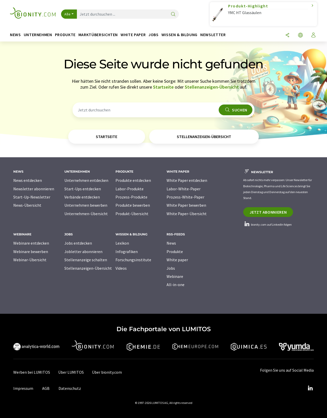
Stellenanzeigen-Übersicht (212, 87)
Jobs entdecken (78, 243)
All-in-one (175, 284)
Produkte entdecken (133, 180)
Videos (121, 268)
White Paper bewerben (186, 205)
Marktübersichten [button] (98, 34)
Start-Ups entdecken (82, 188)
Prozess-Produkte (131, 197)
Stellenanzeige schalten (85, 259)
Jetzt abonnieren (268, 212)
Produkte (175, 251)
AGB (46, 388)
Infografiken (126, 251)
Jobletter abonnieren (83, 251)
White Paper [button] (133, 34)
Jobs (171, 268)
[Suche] (173, 14)
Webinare (175, 276)
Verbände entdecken (82, 197)
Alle (67, 14)
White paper (177, 259)
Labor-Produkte (129, 188)
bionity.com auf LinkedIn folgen (267, 224)
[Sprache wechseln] (300, 35)
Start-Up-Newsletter (31, 197)
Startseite (163, 87)
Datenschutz (70, 388)
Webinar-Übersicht (29, 259)
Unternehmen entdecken (86, 180)
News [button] (15, 34)
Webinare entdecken (31, 243)
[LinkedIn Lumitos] (310, 388)
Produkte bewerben (132, 205)
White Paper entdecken (187, 180)
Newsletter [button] (213, 34)
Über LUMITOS (71, 372)
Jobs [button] (153, 34)
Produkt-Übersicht (131, 213)
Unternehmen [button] (38, 34)
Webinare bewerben (30, 251)
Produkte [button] (65, 34)
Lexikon (122, 243)
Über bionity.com (107, 372)
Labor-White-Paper (184, 188)
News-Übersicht (27, 205)
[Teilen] (287, 35)
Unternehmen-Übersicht (86, 213)
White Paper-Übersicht (187, 213)
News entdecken (27, 180)
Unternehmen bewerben (85, 205)
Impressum (23, 388)
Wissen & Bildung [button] (179, 34)
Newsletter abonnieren (33, 188)
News (171, 243)
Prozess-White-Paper (185, 197)
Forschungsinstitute (133, 259)
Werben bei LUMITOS (31, 372)
